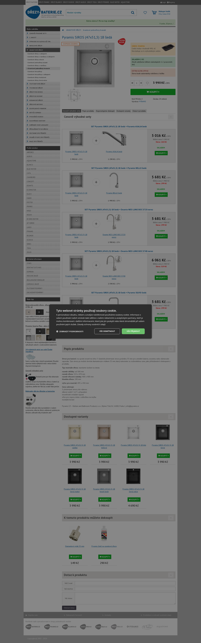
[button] (69, 331)
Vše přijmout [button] (133, 331)
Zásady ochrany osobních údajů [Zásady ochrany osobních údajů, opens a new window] (91, 324)
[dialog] (100, 321)
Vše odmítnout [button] (107, 331)
